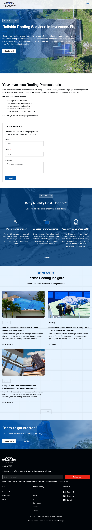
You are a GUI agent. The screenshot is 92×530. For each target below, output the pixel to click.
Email (7, 150)
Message (8, 160)
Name (7, 139)
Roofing (6, 323)
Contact (35, 510)
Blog (34, 499)
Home (35, 492)
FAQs (4, 499)
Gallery (35, 507)
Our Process (37, 503)
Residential (6, 492)
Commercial (6, 495)
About (35, 495)
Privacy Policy (28, 481)
